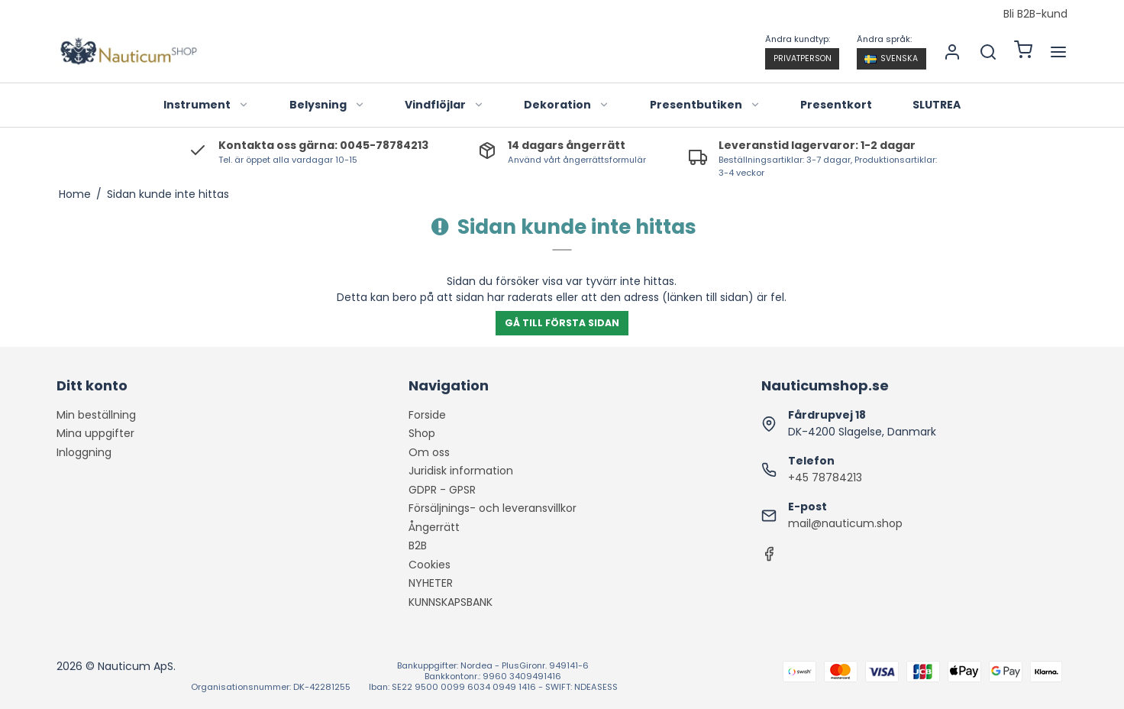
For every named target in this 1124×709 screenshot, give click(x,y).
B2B (418, 545)
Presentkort (836, 104)
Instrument (206, 104)
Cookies (430, 564)
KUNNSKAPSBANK (451, 602)
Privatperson (803, 58)
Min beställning (96, 414)
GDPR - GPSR (442, 489)
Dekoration (566, 104)
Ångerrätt (434, 527)
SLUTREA (936, 104)
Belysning (327, 104)
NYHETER (431, 583)
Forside (427, 414)
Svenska (891, 58)
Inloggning (84, 452)
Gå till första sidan (562, 322)
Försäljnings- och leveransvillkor (493, 508)
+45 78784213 (825, 477)
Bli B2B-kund (1035, 14)
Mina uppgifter (95, 433)
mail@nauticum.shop (845, 523)
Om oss (429, 452)
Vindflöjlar (444, 104)
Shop (422, 433)
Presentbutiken (705, 104)
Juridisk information (461, 470)
